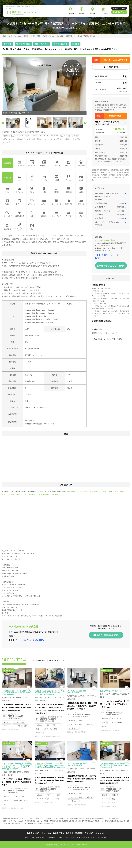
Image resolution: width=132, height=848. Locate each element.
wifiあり (34, 136)
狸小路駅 (40, 322)
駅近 (12, 136)
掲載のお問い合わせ (99, 837)
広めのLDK (54, 136)
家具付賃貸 (75, 136)
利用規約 (52, 837)
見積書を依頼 (115, 115)
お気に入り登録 (113, 67)
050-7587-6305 (107, 256)
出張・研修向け (37, 139)
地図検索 (92, 13)
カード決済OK (17, 139)
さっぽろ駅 (41, 313)
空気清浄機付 (67, 139)
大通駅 (39, 316)
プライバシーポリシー (66, 837)
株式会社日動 (13, 730)
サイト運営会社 (83, 837)
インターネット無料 (22, 136)
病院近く (77, 139)
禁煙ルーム (6, 139)
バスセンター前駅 (44, 319)
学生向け (27, 139)
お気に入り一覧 (120, 8)
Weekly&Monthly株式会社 (105, 240)
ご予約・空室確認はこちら (108, 635)
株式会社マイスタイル (16, 808)
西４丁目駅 (41, 310)
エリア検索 (70, 13)
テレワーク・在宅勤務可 (53, 139)
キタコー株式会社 (113, 730)
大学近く (6, 142)
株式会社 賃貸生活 (81, 732)
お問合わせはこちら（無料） (111, 265)
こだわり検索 (103, 13)
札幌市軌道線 (30, 310)
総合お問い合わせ (119, 12)
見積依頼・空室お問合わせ (115, 59)
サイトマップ (41, 837)
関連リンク (29, 837)
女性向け (6, 136)
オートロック (44, 136)
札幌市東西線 (30, 316)
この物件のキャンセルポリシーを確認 (108, 339)
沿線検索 (81, 13)
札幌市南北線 (30, 313)
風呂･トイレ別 (65, 136)
